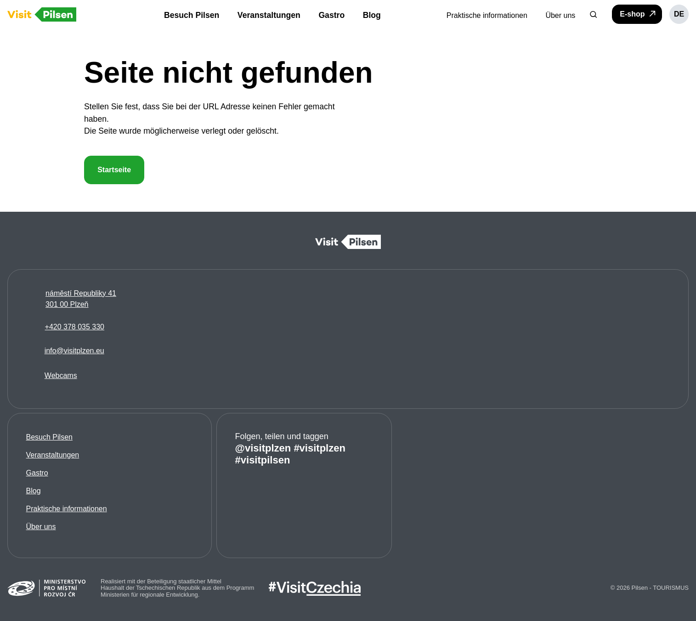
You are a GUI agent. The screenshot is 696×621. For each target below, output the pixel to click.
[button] (593, 14)
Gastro (37, 473)
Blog (33, 491)
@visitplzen (263, 448)
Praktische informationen (66, 509)
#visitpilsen (262, 460)
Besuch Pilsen (49, 437)
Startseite (114, 170)
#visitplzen (319, 448)
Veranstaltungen (52, 455)
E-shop (638, 13)
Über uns (41, 527)
